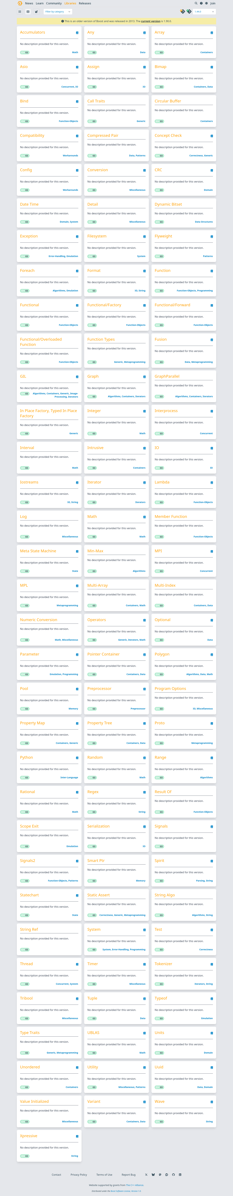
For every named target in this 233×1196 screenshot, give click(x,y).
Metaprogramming (134, 361)
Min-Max (95, 550)
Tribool (26, 998)
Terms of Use (104, 1174)
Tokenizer (163, 963)
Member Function (171, 516)
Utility (92, 1067)
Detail (92, 204)
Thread (26, 963)
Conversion (97, 169)
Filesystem (96, 236)
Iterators (73, 396)
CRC (158, 169)
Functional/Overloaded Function (41, 342)
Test (158, 929)
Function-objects (68, 121)
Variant (93, 1101)
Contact (56, 1174)
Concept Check (168, 135)
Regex (93, 791)
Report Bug (128, 1174)
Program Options (170, 688)
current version (151, 21)
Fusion (161, 339)
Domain (208, 189)
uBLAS (93, 1032)
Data (142, 52)
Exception (29, 236)
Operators (96, 619)
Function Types (101, 339)
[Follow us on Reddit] (166, 1175)
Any (90, 32)
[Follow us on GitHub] (173, 1175)
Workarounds (70, 155)
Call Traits (96, 101)
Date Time (29, 204)
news (29, 3)
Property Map (32, 722)
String (142, 290)
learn (40, 3)
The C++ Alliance (134, 1185)
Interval (27, 447)
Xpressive (28, 1135)
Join (212, 3)
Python (26, 757)
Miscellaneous (137, 189)
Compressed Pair (102, 135)
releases (85, 3)
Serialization (98, 826)
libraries (70, 3)
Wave (160, 1101)
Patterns (140, 155)
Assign (93, 66)
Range (160, 757)
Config (26, 169)
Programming (205, 290)
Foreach (27, 270)
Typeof (161, 998)
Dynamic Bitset (168, 204)
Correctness (196, 155)
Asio (24, 66)
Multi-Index (165, 585)
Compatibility (32, 135)
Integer (94, 410)
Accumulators (32, 32)
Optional (162, 619)
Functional (29, 304)
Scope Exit (29, 826)
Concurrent (67, 86)
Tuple (92, 998)
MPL (24, 585)
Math (75, 52)
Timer (92, 963)
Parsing (200, 880)
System (74, 221)
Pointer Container (103, 654)
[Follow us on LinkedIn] (180, 1175)
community (54, 3)
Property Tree (99, 722)
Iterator (94, 482)
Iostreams (29, 482)
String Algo (165, 894)
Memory (73, 708)
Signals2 (27, 860)
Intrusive (95, 447)
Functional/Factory (104, 304)
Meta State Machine (38, 550)
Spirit (159, 860)
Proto (160, 722)
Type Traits (30, 1032)
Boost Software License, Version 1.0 (126, 1191)
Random (95, 757)
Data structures (204, 221)
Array (159, 32)
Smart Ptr (96, 860)
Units (159, 1032)
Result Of (163, 791)
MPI (158, 550)
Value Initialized (34, 1101)
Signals (161, 826)
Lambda (162, 482)
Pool (24, 688)
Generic (141, 121)
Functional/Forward (172, 304)
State (75, 570)
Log (23, 516)
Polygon (162, 654)
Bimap (160, 66)
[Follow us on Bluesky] (153, 1175)
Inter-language (69, 777)
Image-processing (66, 395)
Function (163, 270)
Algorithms (59, 290)
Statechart (29, 894)
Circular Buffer (168, 101)
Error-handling (57, 256)
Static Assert (98, 894)
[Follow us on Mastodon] (160, 1175)
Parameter (29, 654)
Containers (206, 52)
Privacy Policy (79, 1174)
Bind (24, 101)
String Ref (29, 929)
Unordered (30, 1067)
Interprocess (166, 410)
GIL (23, 376)
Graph (93, 376)
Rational (27, 791)
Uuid (159, 1067)
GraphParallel (167, 376)
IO (76, 86)
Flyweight (163, 236)
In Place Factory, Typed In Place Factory (48, 413)
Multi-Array (97, 585)
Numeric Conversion (38, 619)
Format (93, 270)
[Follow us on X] (146, 1175)
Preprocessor (99, 688)
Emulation (72, 256)
